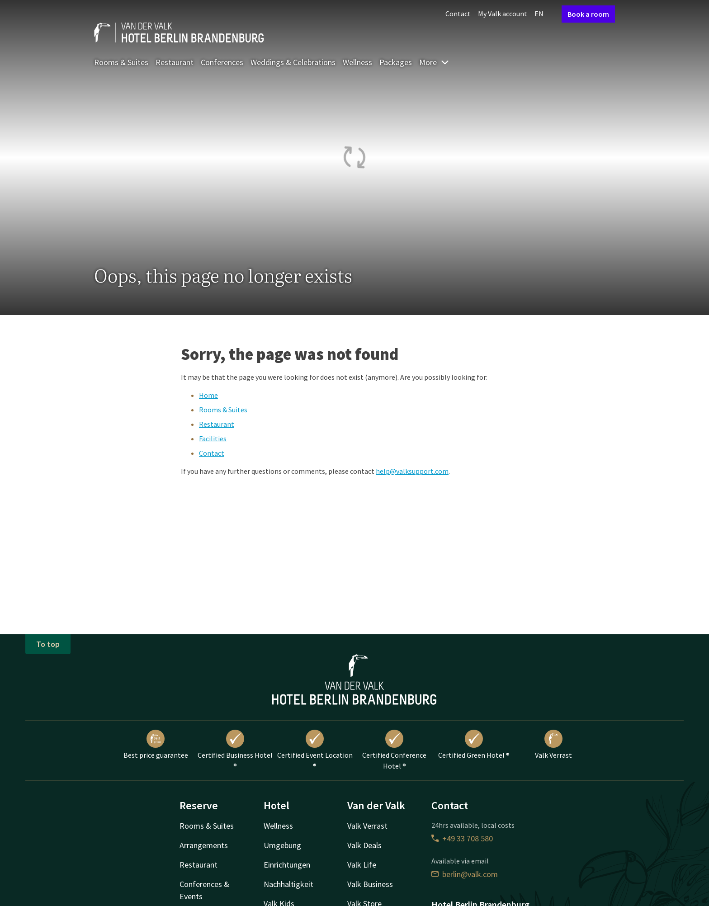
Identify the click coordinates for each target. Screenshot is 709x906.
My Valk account (502, 13)
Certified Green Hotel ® (474, 745)
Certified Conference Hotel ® (394, 750)
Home (208, 395)
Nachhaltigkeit (288, 884)
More (434, 62)
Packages (395, 62)
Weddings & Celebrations (293, 62)
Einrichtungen (287, 864)
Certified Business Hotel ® (235, 750)
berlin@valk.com (464, 874)
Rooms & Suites (121, 62)
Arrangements (204, 845)
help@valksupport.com (412, 471)
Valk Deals (364, 845)
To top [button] (48, 644)
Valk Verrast (553, 745)
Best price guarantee (155, 745)
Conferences (222, 62)
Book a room (588, 14)
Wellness (357, 62)
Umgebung (282, 845)
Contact (458, 13)
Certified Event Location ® (315, 750)
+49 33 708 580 (462, 838)
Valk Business (370, 884)
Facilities (213, 438)
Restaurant (175, 62)
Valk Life (361, 864)
